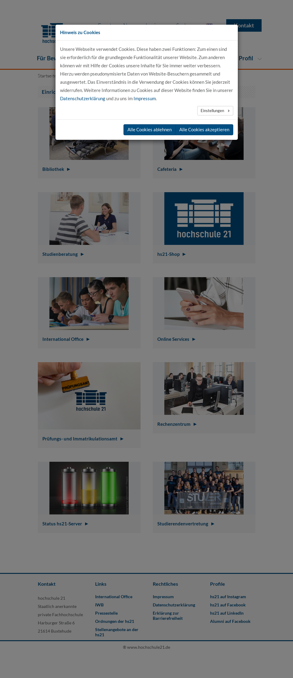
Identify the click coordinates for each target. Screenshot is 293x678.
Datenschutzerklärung (82, 98)
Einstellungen (213, 110)
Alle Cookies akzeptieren (204, 129)
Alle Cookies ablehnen (149, 129)
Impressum (145, 98)
